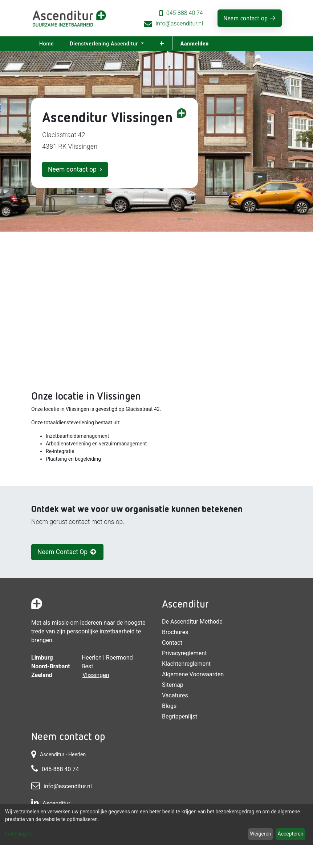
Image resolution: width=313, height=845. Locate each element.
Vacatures (175, 695)
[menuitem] (46, 43)
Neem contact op (245, 18)
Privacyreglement (184, 653)
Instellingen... (20, 834)
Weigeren (260, 834)
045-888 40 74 (184, 12)
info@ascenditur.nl (179, 23)
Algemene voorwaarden (193, 674)
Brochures (175, 632)
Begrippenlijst (179, 716)
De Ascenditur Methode (192, 621)
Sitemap (172, 684)
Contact (172, 642)
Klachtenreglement (186, 663)
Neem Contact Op (67, 552)
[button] (162, 43)
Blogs (169, 705)
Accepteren (291, 834)
